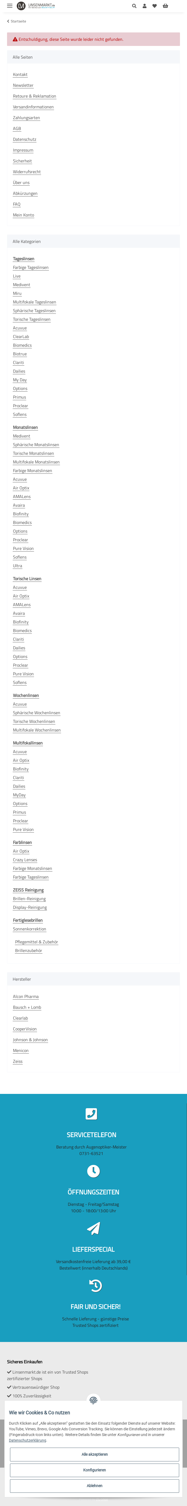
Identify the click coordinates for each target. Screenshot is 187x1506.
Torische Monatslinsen (33, 453)
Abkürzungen (25, 193)
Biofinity (21, 513)
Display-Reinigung (30, 907)
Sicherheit (22, 161)
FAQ (17, 204)
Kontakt (20, 74)
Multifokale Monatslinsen (36, 462)
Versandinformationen (33, 106)
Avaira (19, 505)
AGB (17, 128)
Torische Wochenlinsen (34, 721)
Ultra (17, 565)
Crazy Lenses (25, 859)
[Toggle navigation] (9, 3)
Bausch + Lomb (27, 1007)
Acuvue (20, 328)
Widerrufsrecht (27, 171)
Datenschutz (24, 139)
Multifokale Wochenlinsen (37, 730)
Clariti (18, 362)
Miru (17, 293)
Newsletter (23, 85)
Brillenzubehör (28, 950)
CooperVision (25, 1029)
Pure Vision (23, 548)
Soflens (19, 414)
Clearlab (20, 1018)
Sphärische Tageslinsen (34, 310)
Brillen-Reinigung (29, 898)
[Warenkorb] (170, 6)
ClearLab (21, 336)
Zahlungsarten (26, 117)
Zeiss (17, 1061)
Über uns (21, 182)
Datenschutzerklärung (27, 1440)
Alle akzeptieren (95, 1454)
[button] (135, 6)
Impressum (23, 150)
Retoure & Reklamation (34, 96)
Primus (19, 397)
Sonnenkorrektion (29, 929)
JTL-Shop (102, 1499)
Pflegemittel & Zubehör (36, 942)
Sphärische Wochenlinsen (36, 712)
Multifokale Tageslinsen (34, 302)
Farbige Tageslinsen (31, 267)
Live (17, 276)
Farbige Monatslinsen (32, 470)
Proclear (20, 405)
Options (20, 388)
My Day (20, 379)
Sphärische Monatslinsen (36, 444)
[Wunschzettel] (154, 6)
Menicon (21, 1050)
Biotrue (20, 353)
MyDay (19, 795)
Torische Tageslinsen (32, 319)
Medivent (21, 284)
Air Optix (21, 488)
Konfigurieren (94, 1470)
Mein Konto (23, 215)
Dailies (19, 371)
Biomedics (22, 345)
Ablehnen (94, 1486)
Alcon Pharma (26, 996)
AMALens (22, 496)
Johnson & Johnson (30, 1039)
